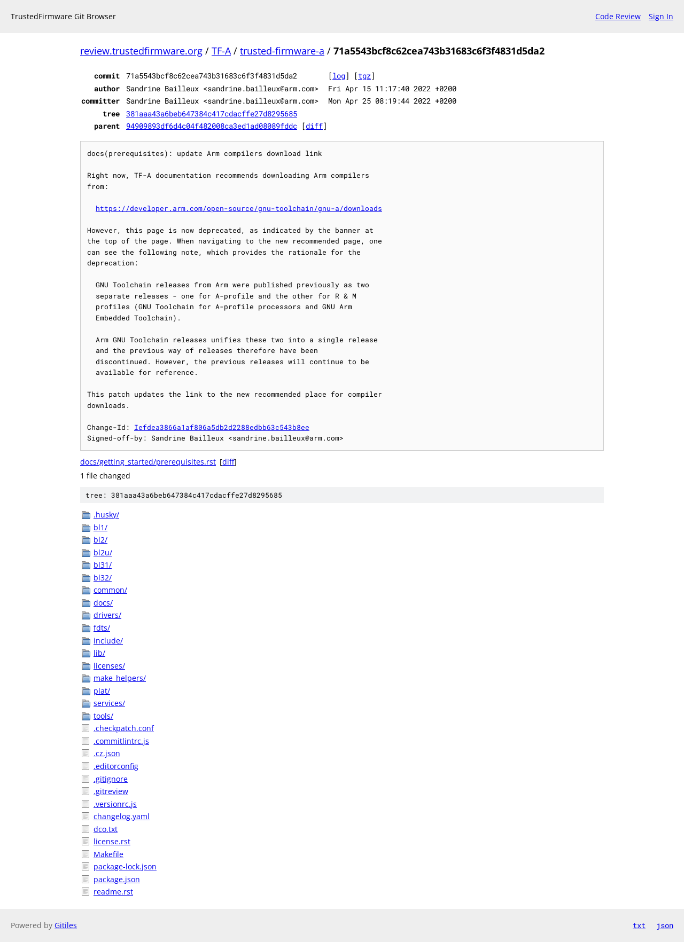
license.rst (112, 841)
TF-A (221, 50)
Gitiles (66, 925)
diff (314, 126)
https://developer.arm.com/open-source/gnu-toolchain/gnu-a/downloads (239, 208)
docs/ (103, 603)
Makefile (108, 854)
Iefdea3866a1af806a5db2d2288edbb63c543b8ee (221, 427)
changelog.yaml (122, 816)
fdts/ (102, 628)
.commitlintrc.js (121, 741)
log (338, 75)
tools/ (103, 716)
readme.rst (113, 891)
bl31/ (103, 565)
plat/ (102, 691)
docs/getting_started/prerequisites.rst (148, 462)
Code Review (618, 16)
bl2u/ (103, 552)
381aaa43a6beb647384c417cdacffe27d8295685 (211, 113)
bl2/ (100, 540)
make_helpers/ (120, 678)
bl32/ (103, 577)
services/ (109, 703)
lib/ (99, 653)
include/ (108, 640)
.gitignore (111, 779)
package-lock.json (125, 866)
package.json (117, 879)
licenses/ (109, 666)
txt (639, 925)
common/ (110, 590)
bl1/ (100, 527)
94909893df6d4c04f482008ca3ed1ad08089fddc (211, 126)
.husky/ (106, 514)
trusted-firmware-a (282, 50)
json (664, 925)
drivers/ (107, 615)
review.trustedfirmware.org (141, 50)
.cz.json (107, 753)
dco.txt (106, 829)
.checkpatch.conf (124, 728)
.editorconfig (116, 766)
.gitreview (111, 791)
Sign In (661, 16)
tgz (364, 75)
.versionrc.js (115, 804)
